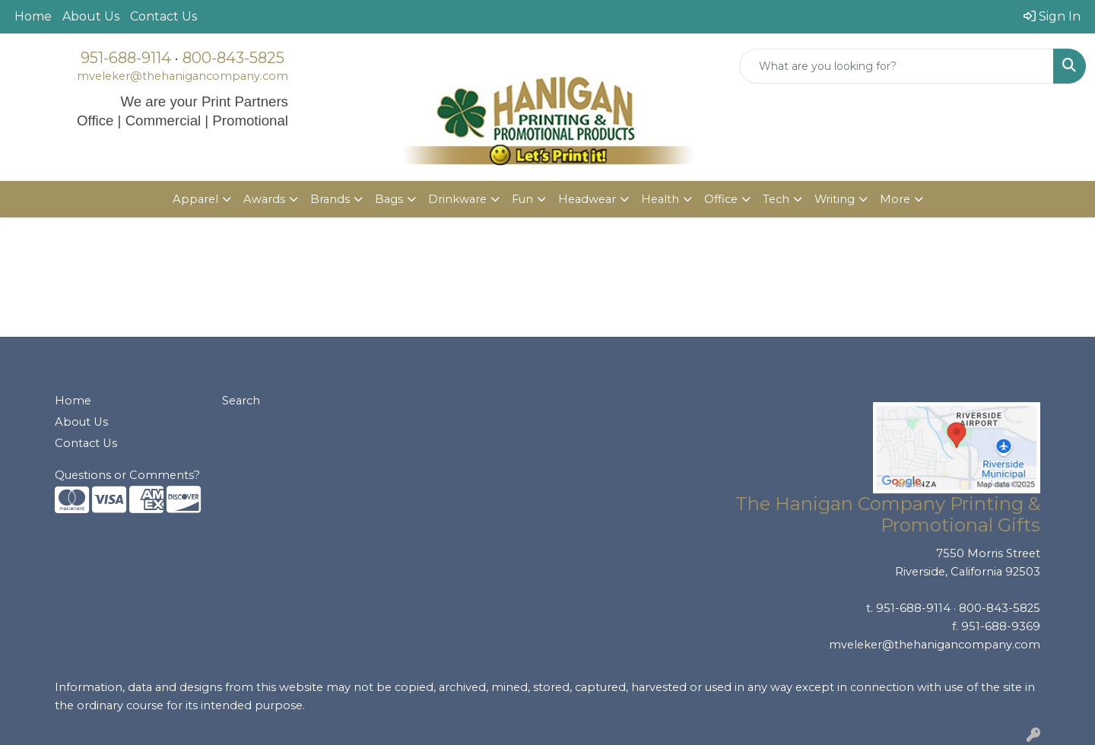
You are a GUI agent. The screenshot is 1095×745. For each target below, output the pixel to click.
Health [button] (660, 199)
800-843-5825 (233, 58)
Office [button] (721, 199)
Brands (330, 199)
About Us (90, 16)
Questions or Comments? (127, 475)
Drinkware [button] (457, 199)
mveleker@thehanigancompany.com (182, 76)
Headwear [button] (587, 199)
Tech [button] (776, 199)
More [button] (895, 199)
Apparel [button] (195, 199)
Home (33, 16)
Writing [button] (834, 199)
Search (241, 400)
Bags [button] (389, 199)
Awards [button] (264, 199)
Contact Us (163, 16)
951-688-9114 (126, 58)
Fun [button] (522, 199)
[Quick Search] (896, 66)
